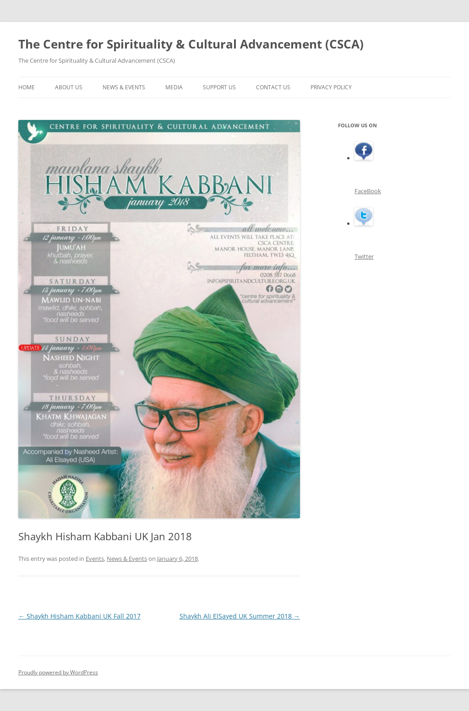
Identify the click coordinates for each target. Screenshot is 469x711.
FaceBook (367, 191)
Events (95, 558)
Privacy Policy (331, 87)
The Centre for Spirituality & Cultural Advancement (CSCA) (191, 44)
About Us (68, 87)
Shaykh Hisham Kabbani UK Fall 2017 (79, 616)
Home (26, 87)
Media (174, 87)
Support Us (219, 87)
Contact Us (273, 87)
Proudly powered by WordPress (58, 672)
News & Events (124, 87)
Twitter (364, 256)
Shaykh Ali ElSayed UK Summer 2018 (240, 616)
